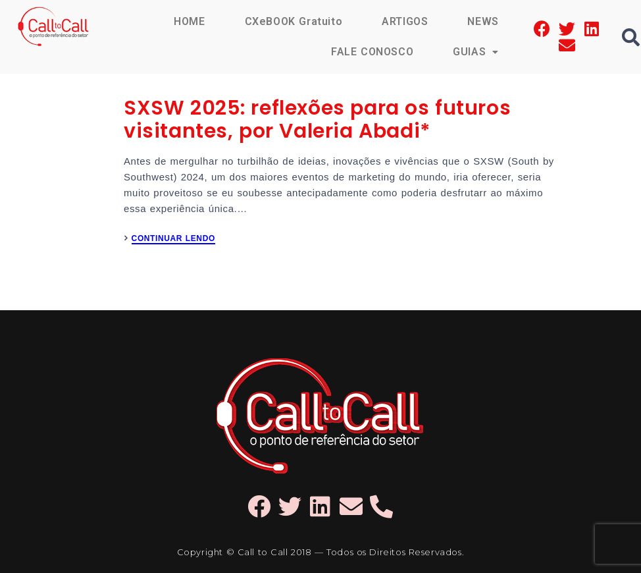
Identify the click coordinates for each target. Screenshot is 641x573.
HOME (189, 21)
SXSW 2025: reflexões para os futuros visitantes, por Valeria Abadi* (317, 119)
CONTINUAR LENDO (173, 238)
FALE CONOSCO (372, 51)
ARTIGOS (405, 21)
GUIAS (476, 51)
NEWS (482, 21)
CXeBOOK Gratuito (294, 21)
